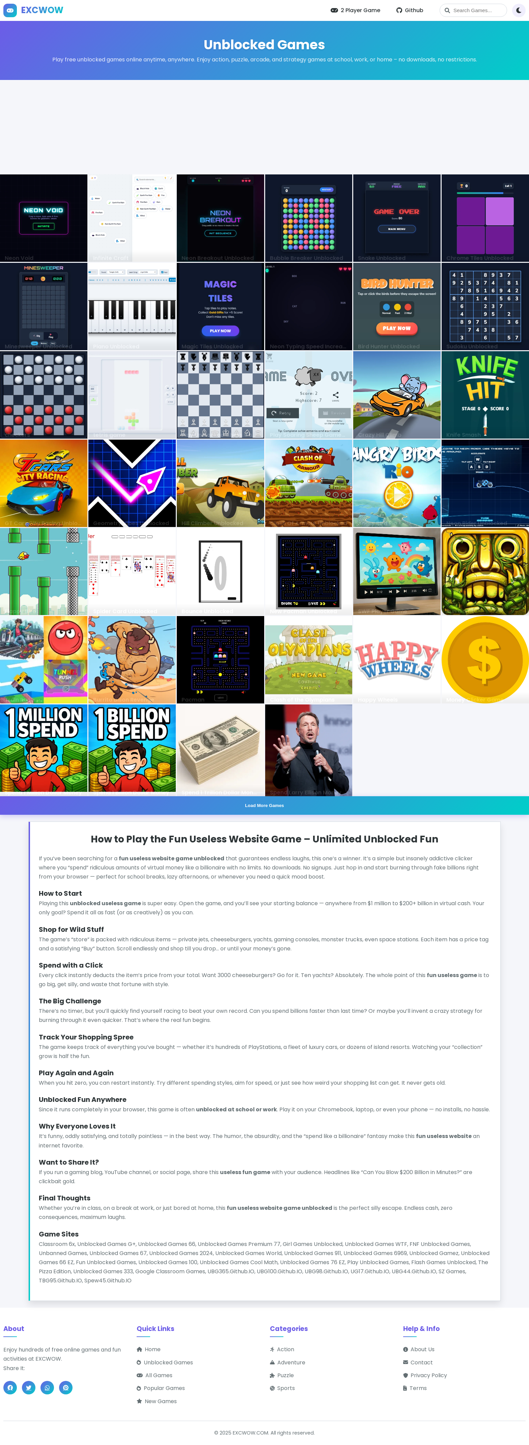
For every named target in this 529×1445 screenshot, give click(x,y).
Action (282, 1349)
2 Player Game (355, 10)
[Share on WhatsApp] (47, 1387)
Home (149, 1349)
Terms (415, 1388)
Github (409, 10)
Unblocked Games (165, 1362)
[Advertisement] (264, 127)
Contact (418, 1362)
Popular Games (161, 1388)
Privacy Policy (425, 1375)
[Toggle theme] (519, 10)
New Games (157, 1401)
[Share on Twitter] (28, 1387)
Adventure (287, 1362)
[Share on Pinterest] (66, 1387)
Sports (282, 1388)
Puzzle (282, 1375)
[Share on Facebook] (10, 1387)
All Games (154, 1375)
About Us (419, 1349)
